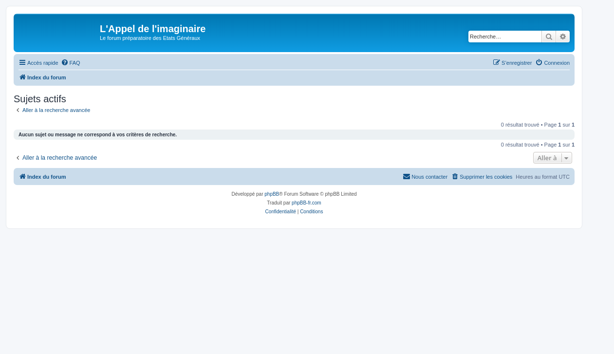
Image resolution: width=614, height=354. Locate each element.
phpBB (271, 194)
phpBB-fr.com (306, 202)
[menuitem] (70, 63)
